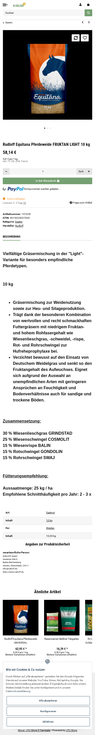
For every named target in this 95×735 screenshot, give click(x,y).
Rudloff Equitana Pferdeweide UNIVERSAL (20, 640)
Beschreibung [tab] (11, 236)
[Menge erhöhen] (88, 171)
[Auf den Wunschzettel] (85, 37)
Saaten (19, 221)
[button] (80, 4)
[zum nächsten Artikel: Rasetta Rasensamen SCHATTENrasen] (89, 22)
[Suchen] (44, 12)
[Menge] (43, 171)
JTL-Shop (71, 730)
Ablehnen (48, 721)
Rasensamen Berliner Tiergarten (61, 638)
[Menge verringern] (6, 171)
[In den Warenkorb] (47, 181)
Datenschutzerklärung (18, 691)
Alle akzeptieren (48, 700)
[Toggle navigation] (5, 5)
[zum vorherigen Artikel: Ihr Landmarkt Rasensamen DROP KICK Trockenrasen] (82, 22)
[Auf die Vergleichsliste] (76, 37)
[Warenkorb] (88, 4)
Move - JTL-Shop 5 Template (34, 730)
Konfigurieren (48, 711)
